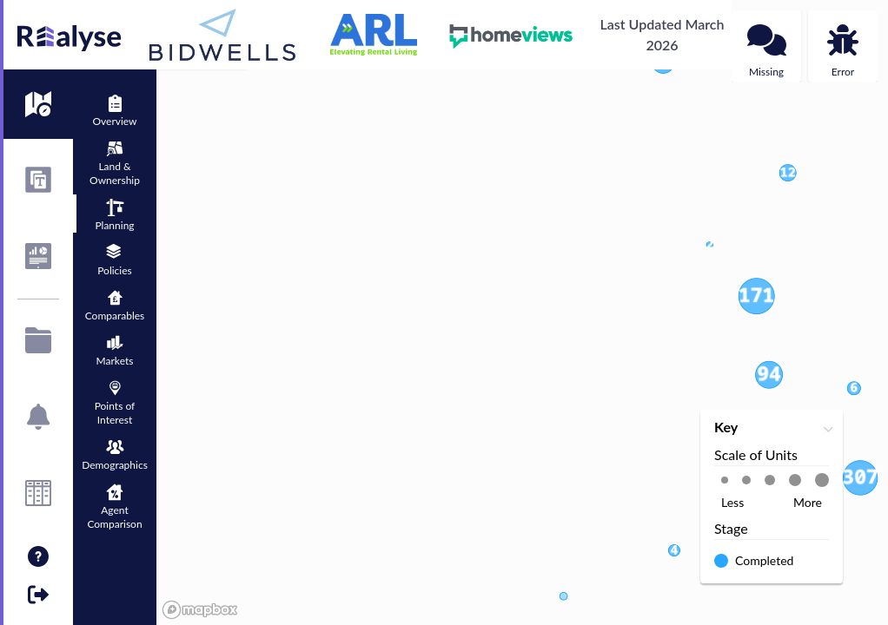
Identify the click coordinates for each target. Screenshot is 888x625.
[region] (522, 312)
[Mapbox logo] (200, 610)
